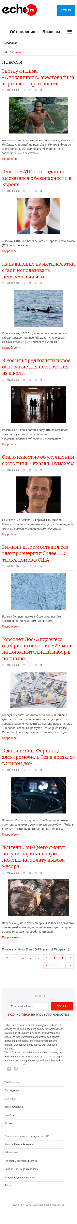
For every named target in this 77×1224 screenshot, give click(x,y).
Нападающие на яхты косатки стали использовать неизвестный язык (38, 270)
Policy (7, 1185)
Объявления (22, 31)
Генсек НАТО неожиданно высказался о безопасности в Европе (37, 178)
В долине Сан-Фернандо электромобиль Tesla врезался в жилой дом (38, 757)
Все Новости (11, 1082)
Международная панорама (19, 1177)
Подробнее (12, 158)
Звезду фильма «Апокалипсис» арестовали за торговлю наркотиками (38, 77)
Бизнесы (51, 31)
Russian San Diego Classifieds (21, 1169)
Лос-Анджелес (12, 1090)
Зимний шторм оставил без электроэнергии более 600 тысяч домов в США (35, 553)
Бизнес (8, 1123)
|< (7, 957)
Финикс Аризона (13, 1106)
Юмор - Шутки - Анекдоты (18, 1144)
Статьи (16, 52)
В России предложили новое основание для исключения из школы (36, 367)
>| (70, 965)
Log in (66, 10)
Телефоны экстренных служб (20, 1160)
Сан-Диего (10, 1098)
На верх (40, 996)
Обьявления (11, 1152)
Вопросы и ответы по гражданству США (26, 1136)
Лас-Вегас (10, 1115)
